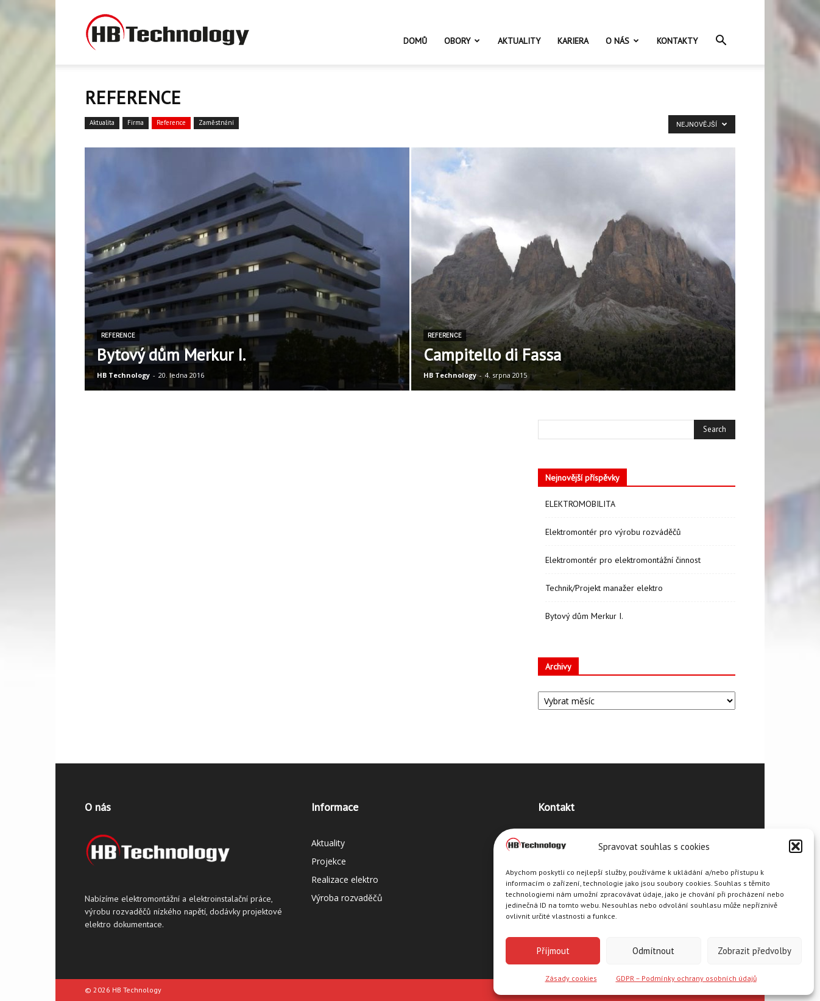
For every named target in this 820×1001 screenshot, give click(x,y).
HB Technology (123, 375)
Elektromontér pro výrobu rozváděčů (613, 531)
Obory (462, 40)
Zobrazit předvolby (754, 951)
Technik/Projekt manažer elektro (604, 587)
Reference (171, 122)
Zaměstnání (216, 122)
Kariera (572, 40)
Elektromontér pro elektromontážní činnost (623, 559)
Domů (415, 40)
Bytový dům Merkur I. (584, 615)
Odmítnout (653, 951)
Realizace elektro (344, 879)
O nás (622, 40)
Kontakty (677, 40)
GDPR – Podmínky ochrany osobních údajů (686, 978)
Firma (135, 122)
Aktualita (102, 122)
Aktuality (519, 40)
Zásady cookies (571, 978)
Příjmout (553, 951)
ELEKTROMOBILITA (580, 503)
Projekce (328, 861)
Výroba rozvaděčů (347, 898)
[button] (796, 846)
